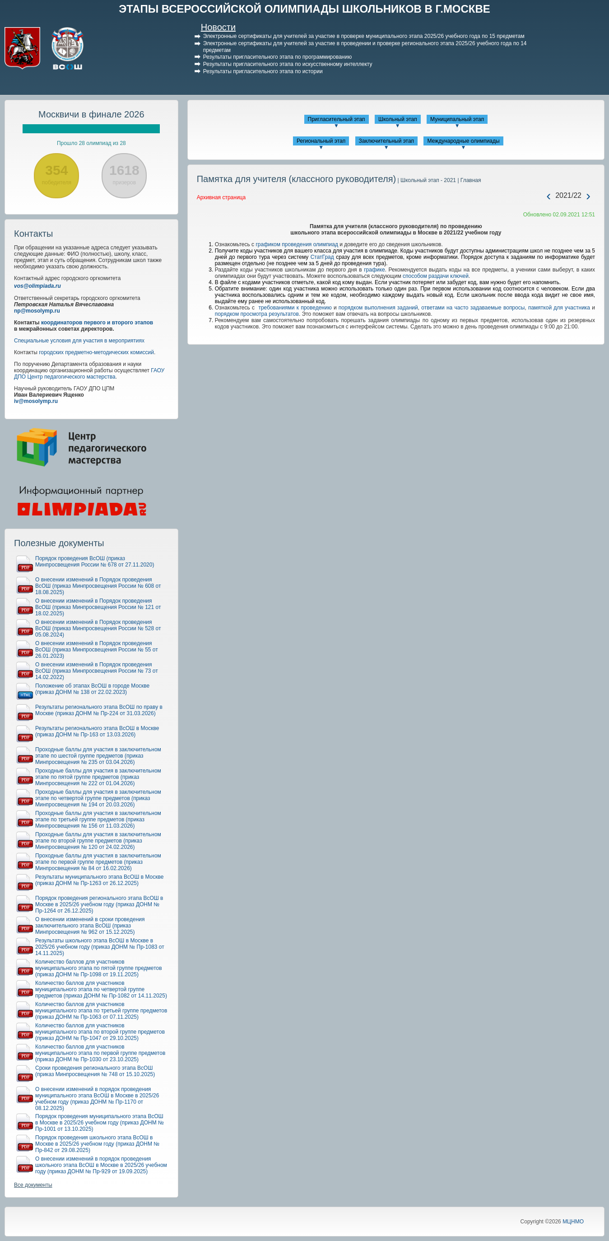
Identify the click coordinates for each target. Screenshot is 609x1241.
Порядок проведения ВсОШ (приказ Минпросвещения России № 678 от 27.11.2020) (94, 561)
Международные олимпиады (463, 141)
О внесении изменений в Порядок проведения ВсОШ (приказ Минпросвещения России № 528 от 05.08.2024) (98, 628)
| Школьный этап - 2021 (426, 180)
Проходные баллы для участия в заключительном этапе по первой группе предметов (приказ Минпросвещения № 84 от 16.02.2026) (98, 861)
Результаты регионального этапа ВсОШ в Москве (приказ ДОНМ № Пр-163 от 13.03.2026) (97, 731)
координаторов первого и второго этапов (97, 322)
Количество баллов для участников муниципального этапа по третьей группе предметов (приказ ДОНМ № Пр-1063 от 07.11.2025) (101, 1010)
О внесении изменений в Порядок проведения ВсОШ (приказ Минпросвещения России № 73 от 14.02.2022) (96, 670)
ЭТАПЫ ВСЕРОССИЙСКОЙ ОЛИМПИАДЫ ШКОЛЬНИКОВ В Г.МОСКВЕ (304, 9)
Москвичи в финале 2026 (91, 114)
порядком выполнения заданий (378, 307)
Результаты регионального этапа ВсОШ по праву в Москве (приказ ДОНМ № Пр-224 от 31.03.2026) (99, 710)
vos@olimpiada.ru (37, 286)
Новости (218, 27)
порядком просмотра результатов (257, 314)
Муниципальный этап (457, 119)
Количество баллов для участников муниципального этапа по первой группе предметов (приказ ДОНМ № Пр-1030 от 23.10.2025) (100, 1053)
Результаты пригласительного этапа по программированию (277, 57)
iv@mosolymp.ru (36, 401)
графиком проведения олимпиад (297, 244)
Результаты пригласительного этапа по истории (263, 71)
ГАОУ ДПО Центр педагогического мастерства (89, 373)
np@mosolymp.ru (37, 311)
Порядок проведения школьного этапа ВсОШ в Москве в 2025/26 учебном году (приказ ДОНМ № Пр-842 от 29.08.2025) (97, 1143)
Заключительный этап (386, 141)
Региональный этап (321, 141)
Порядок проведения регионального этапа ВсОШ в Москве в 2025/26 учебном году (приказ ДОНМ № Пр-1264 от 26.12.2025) (99, 904)
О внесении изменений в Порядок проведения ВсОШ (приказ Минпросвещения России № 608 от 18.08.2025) (98, 585)
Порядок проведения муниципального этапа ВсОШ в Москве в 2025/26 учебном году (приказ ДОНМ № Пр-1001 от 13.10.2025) (99, 1122)
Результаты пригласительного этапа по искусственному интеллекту (287, 64)
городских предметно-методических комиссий (96, 352)
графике (374, 270)
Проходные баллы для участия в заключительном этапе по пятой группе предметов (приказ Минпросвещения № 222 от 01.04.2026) (98, 777)
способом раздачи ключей (436, 276)
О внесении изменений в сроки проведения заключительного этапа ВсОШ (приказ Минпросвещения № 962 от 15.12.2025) (90, 925)
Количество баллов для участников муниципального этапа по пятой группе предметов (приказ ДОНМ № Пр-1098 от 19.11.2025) (98, 968)
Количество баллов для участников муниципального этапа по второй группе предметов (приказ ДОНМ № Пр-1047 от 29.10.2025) (100, 1031)
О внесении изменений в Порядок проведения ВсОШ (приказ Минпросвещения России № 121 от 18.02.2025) (98, 607)
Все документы (33, 1185)
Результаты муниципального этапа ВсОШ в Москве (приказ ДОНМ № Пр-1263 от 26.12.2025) (99, 880)
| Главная (468, 180)
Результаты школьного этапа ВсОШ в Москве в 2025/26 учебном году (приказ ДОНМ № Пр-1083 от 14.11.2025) (99, 946)
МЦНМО (573, 1221)
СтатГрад (322, 257)
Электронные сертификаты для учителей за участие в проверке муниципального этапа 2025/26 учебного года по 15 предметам (364, 36)
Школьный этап (397, 119)
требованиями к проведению (294, 307)
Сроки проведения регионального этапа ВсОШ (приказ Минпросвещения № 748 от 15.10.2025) (95, 1071)
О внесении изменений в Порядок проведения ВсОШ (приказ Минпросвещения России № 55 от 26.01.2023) (96, 649)
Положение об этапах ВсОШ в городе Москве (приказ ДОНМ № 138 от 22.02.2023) (92, 689)
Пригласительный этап (336, 119)
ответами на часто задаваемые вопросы (473, 307)
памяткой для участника (559, 307)
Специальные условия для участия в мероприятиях (79, 340)
